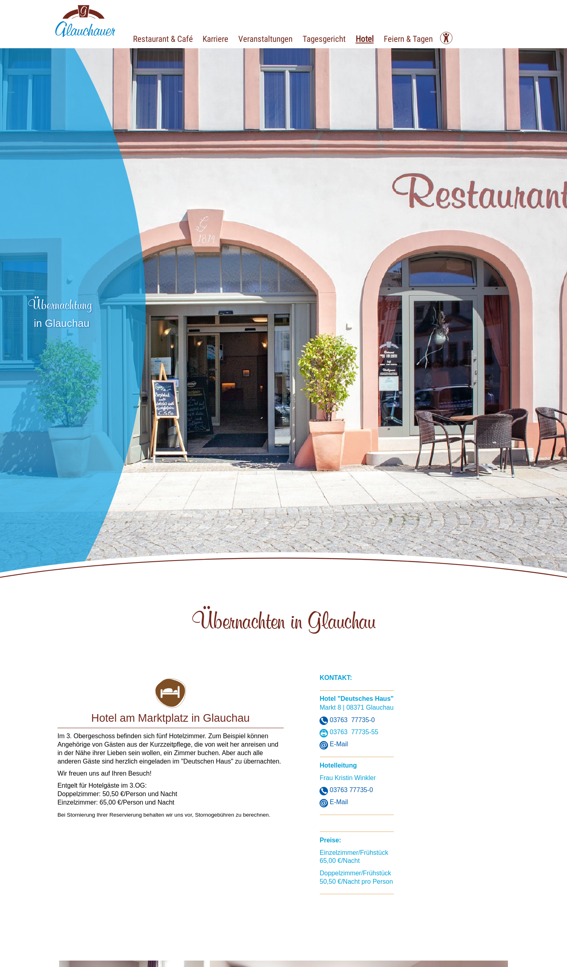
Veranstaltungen (273, 38)
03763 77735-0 (352, 720)
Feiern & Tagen (423, 38)
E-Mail (339, 744)
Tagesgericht (334, 38)
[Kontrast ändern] (464, 38)
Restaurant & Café (164, 38)
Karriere (220, 38)
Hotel (377, 38)
